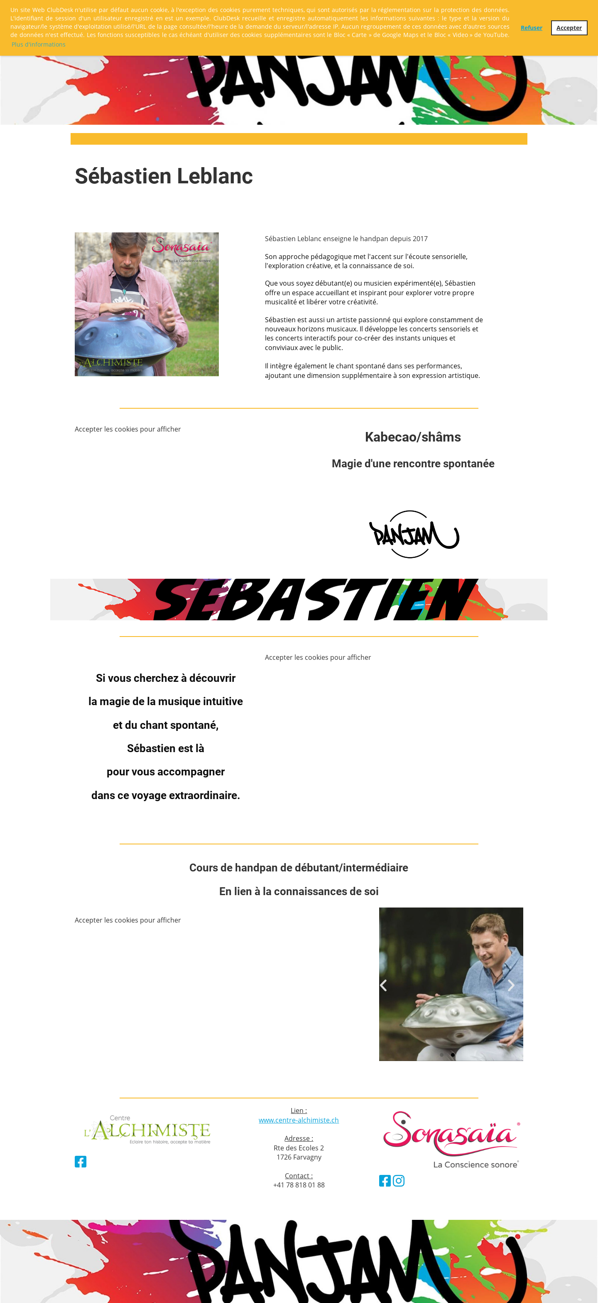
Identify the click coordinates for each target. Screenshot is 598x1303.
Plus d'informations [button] (39, 44)
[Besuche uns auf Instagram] (398, 1180)
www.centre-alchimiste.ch (299, 1120)
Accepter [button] (569, 28)
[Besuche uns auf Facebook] (80, 1161)
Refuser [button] (531, 28)
